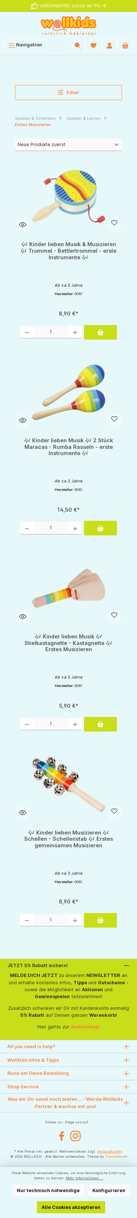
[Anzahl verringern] (27, 332)
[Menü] (25, 45)
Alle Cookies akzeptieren (71, 1207)
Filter (69, 92)
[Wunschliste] (93, 45)
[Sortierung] (68, 144)
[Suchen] (78, 45)
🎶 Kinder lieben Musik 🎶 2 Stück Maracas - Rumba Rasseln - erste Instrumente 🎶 (68, 446)
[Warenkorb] (125, 45)
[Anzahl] (51, 332)
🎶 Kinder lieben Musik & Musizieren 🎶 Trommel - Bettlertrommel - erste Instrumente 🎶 (68, 250)
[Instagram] (75, 1136)
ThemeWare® (116, 1156)
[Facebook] (61, 1136)
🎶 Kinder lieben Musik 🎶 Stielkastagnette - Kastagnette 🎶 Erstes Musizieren (68, 642)
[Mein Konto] (110, 45)
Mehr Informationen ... (84, 1178)
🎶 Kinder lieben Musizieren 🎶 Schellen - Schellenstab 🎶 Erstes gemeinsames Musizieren (68, 838)
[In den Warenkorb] (100, 332)
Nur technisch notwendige (48, 1190)
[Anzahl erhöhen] (75, 332)
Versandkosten (109, 1151)
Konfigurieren (108, 1190)
